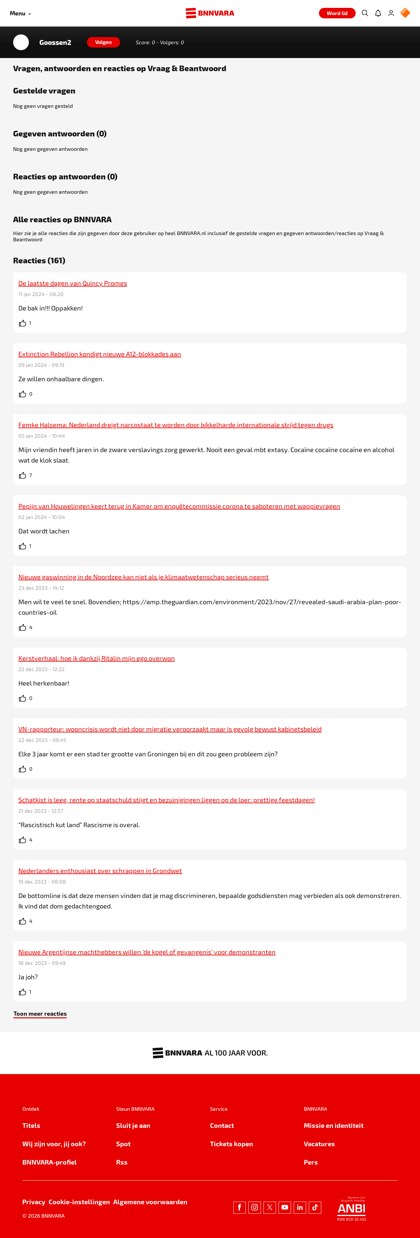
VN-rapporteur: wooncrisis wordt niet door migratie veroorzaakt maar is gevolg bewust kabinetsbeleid (170, 729)
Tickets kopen (231, 1144)
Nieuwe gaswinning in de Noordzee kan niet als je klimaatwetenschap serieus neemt (143, 577)
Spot (123, 1144)
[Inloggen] (391, 13)
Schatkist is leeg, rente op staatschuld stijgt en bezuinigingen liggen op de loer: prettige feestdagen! (166, 800)
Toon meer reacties (40, 1013)
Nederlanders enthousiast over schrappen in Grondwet (100, 870)
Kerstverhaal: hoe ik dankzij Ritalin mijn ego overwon (96, 658)
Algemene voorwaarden (150, 1202)
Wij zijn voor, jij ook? (54, 1144)
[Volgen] (103, 42)
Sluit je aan (133, 1125)
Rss (122, 1162)
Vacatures (319, 1144)
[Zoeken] (365, 13)
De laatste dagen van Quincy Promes (72, 283)
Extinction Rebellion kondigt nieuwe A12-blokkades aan (99, 354)
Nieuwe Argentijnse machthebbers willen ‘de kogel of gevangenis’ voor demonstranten (147, 952)
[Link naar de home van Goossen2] (21, 42)
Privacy (33, 1202)
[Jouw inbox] (378, 13)
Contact (222, 1125)
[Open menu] (20, 13)
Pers (311, 1162)
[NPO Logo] (405, 13)
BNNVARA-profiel (49, 1162)
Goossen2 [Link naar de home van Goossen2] (55, 42)
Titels (31, 1125)
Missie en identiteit (334, 1125)
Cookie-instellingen (79, 1202)
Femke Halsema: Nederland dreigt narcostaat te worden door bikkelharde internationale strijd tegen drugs (175, 425)
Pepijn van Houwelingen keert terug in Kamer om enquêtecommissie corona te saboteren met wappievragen (179, 506)
